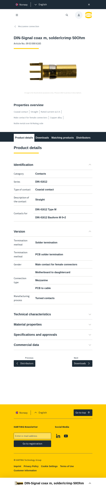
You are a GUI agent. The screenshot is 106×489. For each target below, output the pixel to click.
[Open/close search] (67, 15)
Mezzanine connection (26, 26)
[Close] (89, 4)
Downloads (42, 137)
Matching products (62, 137)
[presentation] (40, 4)
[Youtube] (66, 436)
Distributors (83, 137)
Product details (24, 137)
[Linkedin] (58, 436)
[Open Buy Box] (53, 483)
